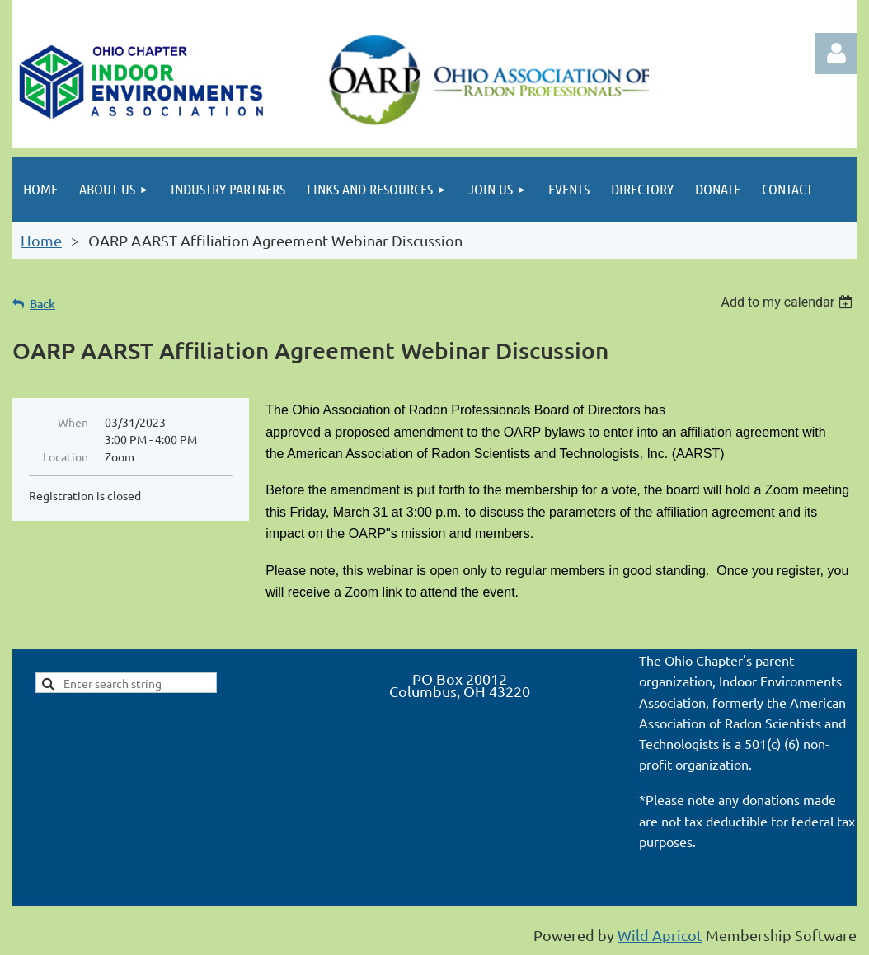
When (73, 421)
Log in (836, 53)
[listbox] (789, 302)
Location (65, 456)
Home (41, 240)
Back (42, 303)
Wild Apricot (660, 934)
